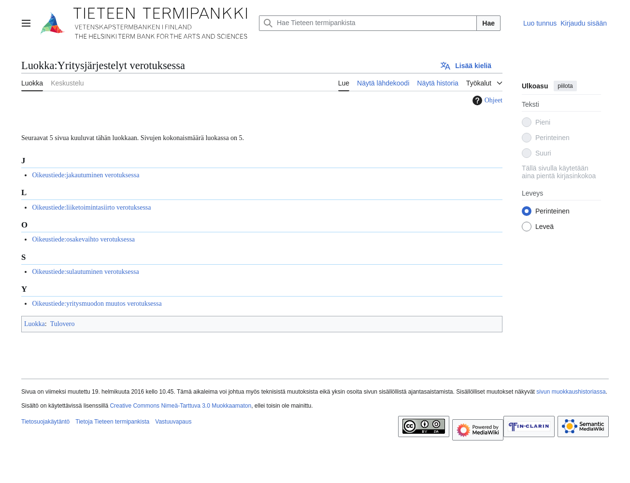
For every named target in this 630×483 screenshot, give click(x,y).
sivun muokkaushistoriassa (570, 391)
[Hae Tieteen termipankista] (368, 23)
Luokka (34, 323)
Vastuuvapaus (173, 421)
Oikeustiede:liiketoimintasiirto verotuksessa (91, 207)
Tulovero (62, 323)
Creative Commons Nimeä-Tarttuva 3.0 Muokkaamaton (180, 405)
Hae (488, 23)
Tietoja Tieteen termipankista (112, 421)
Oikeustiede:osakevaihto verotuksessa (83, 239)
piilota (565, 86)
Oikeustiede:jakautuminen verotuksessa (85, 175)
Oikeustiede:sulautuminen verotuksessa (85, 271)
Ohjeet (486, 100)
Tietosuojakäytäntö (45, 421)
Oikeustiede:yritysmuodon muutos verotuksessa (96, 303)
